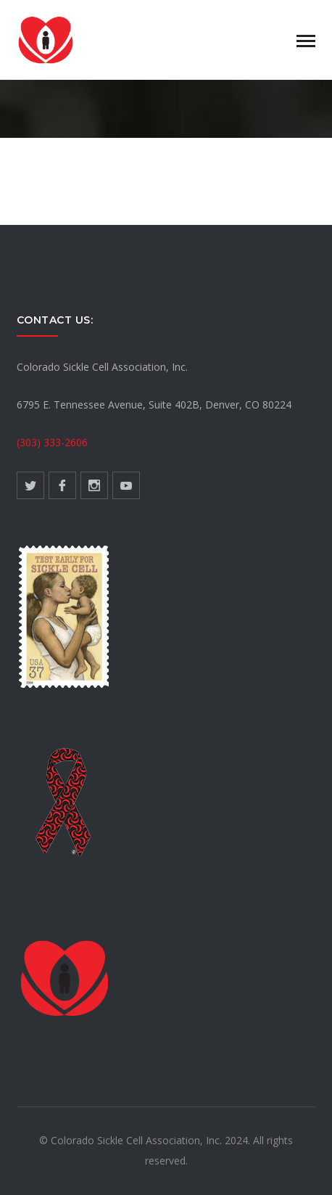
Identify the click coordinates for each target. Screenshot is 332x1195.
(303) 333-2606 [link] (52, 442)
